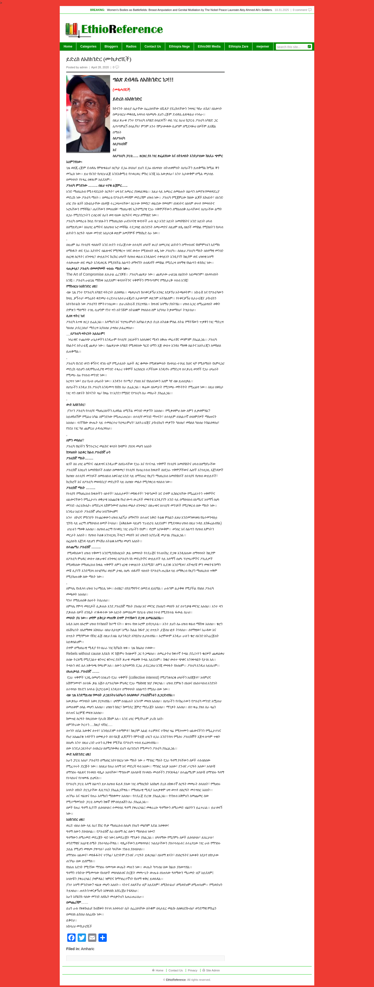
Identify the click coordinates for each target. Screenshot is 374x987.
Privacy (192, 970)
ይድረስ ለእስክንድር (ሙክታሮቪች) (98, 59)
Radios (131, 46)
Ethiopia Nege (179, 46)
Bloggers (111, 46)
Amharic (87, 949)
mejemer (262, 46)
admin (84, 67)
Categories (88, 46)
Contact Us (152, 46)
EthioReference (176, 979)
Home (68, 46)
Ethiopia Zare (238, 46)
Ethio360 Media (209, 46)
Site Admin (213, 970)
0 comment (300, 9)
